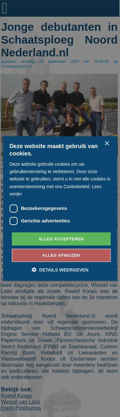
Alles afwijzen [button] (61, 255)
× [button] (106, 143)
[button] (60, 270)
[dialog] (60, 208)
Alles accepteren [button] (61, 239)
